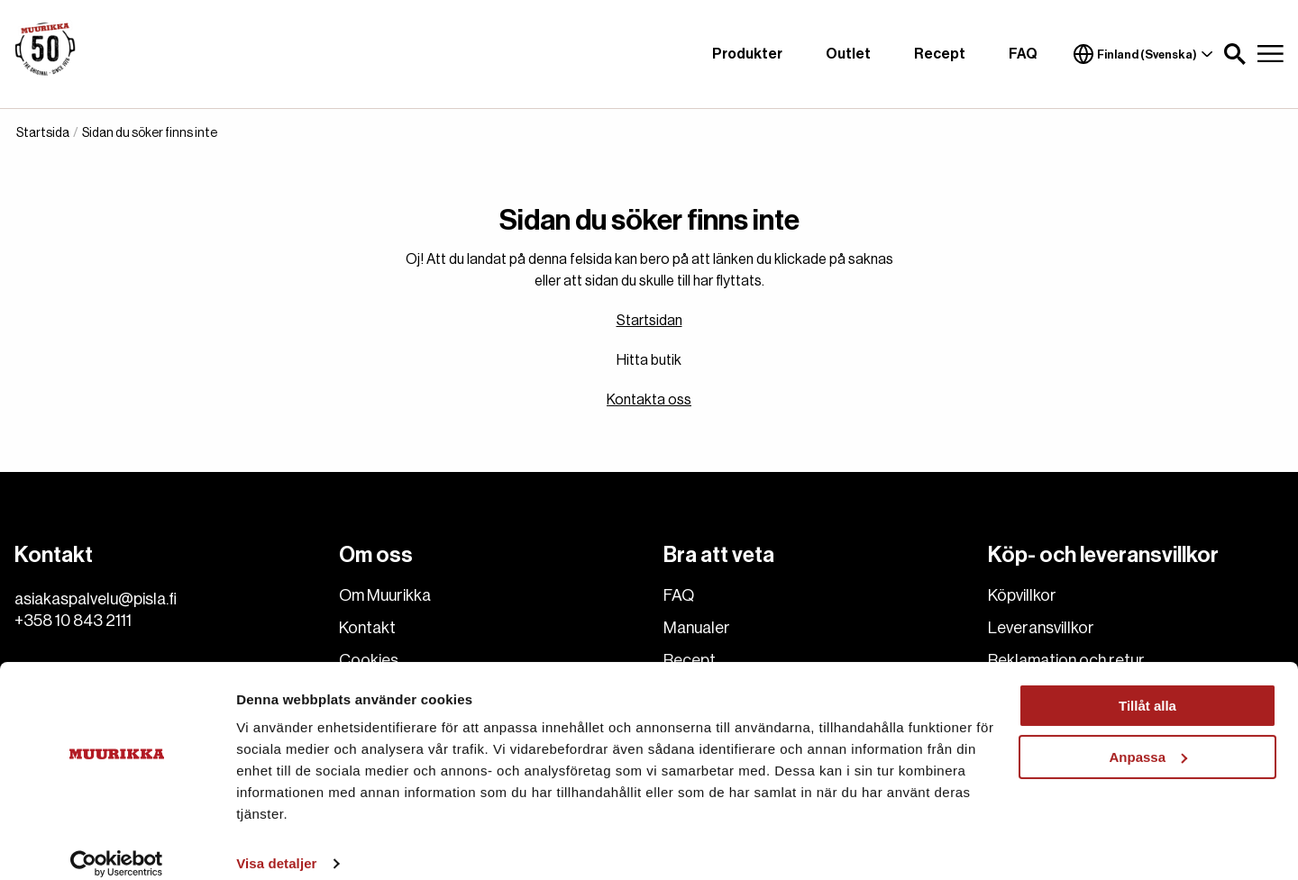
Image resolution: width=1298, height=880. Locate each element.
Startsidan (649, 320)
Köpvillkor (1022, 595)
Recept (939, 54)
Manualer (696, 628)
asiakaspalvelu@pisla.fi (95, 599)
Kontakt (367, 628)
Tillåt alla (1147, 686)
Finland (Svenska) (1143, 54)
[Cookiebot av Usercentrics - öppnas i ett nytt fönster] (117, 844)
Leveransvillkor (1041, 628)
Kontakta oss (649, 400)
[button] (1235, 54)
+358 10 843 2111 (73, 620)
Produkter (747, 54)
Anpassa (1148, 737)
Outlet (848, 54)
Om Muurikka (385, 595)
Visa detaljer (276, 844)
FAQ (1023, 54)
